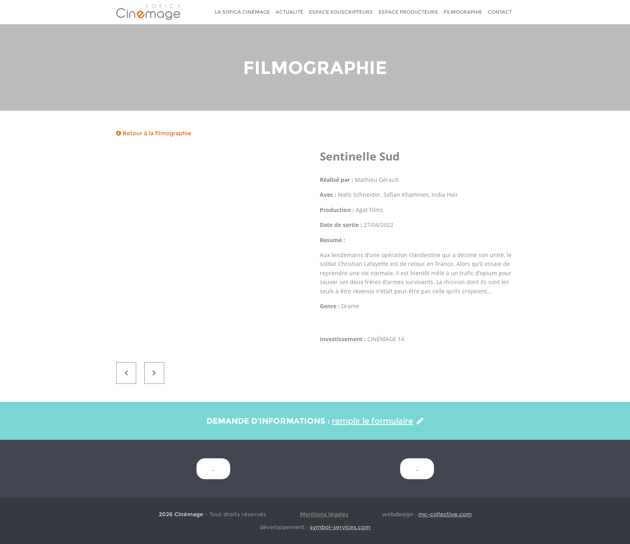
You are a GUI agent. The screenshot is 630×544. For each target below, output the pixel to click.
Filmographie (463, 12)
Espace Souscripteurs (341, 12)
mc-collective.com (445, 514)
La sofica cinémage (242, 12)
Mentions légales (324, 514)
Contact (500, 12)
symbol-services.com (340, 527)
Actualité (289, 12)
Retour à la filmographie (153, 133)
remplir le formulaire (377, 421)
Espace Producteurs (408, 12)
